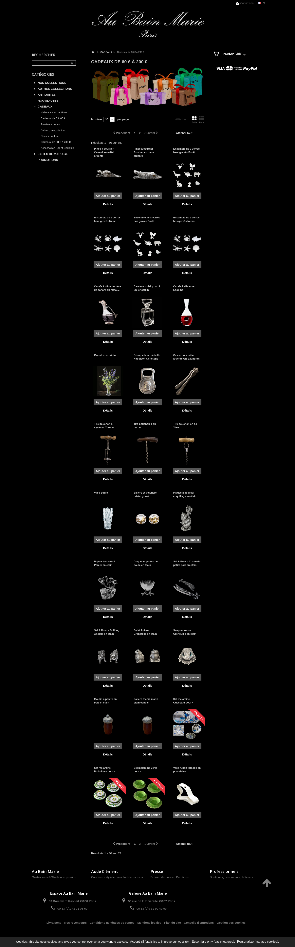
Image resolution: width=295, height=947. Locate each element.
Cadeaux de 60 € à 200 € (56, 142)
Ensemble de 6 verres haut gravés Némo (107, 219)
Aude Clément (104, 871)
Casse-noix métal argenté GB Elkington (186, 357)
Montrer (96, 119)
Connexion (245, 3)
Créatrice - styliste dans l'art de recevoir (117, 877)
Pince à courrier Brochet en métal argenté (144, 152)
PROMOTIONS (48, 159)
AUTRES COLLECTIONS (55, 88)
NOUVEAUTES (48, 100)
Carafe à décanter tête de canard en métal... (107, 288)
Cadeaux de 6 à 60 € (53, 118)
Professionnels (224, 871)
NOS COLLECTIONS (52, 82)
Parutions (182, 877)
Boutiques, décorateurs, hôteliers (231, 877)
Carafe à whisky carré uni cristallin (147, 288)
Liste (201, 120)
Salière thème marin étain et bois (146, 701)
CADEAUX (45, 106)
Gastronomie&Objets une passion (54, 877)
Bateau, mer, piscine (53, 130)
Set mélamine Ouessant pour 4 (183, 701)
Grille (194, 120)
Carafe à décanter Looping (184, 288)
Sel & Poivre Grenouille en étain (145, 632)
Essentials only (202, 941)
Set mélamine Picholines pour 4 (105, 769)
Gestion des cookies (231, 922)
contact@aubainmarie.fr (227, 902)
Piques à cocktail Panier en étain (104, 563)
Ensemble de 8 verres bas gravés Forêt (147, 219)
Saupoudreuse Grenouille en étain (184, 632)
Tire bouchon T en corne (145, 425)
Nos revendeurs (75, 922)
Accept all (137, 941)
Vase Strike (101, 492)
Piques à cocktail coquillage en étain (184, 494)
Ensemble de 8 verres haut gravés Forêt (186, 150)
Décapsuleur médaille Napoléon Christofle (147, 357)
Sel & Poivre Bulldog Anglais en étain (107, 632)
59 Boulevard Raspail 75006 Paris (72, 901)
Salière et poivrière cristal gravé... (145, 494)
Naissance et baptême (54, 112)
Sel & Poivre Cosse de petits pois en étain (186, 563)
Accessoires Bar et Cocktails (58, 147)
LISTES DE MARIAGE (53, 154)
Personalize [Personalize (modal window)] (245, 941)
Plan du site (172, 922)
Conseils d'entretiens (199, 922)
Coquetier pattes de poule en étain (145, 563)
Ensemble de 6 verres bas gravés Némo (186, 219)
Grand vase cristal (105, 355)
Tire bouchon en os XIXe (185, 425)
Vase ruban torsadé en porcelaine (187, 769)
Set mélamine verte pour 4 (145, 769)
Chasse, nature (50, 136)
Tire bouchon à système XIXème (104, 425)
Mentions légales (149, 922)
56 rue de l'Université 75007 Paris (151, 901)
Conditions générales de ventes (112, 922)
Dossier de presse (163, 877)
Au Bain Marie (45, 871)
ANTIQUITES (47, 94)
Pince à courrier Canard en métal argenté (104, 152)
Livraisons (53, 922)
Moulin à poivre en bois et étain (105, 701)
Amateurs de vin (50, 124)
